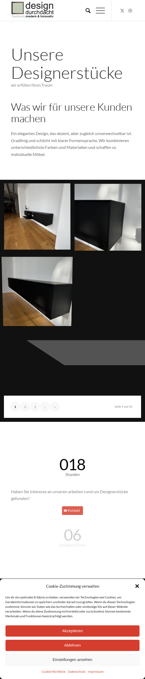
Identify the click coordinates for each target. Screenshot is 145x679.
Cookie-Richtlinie (53, 672)
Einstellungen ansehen (72, 659)
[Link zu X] (122, 10)
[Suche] (85, 10)
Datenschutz (77, 672)
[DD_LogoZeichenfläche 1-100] (60, 10)
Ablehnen (72, 645)
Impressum (96, 672)
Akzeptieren (72, 631)
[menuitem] (85, 10)
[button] (137, 586)
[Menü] (98, 10)
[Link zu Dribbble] (130, 10)
